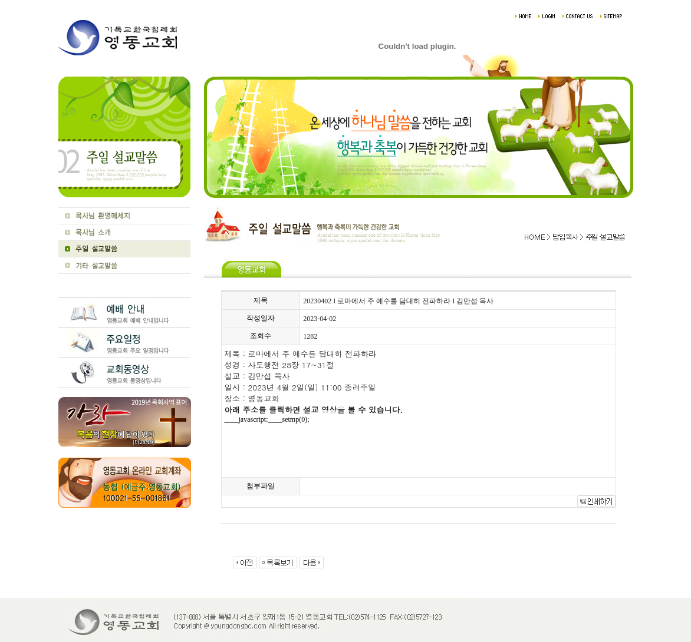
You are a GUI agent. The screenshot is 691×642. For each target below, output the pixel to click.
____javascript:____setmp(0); (267, 419)
